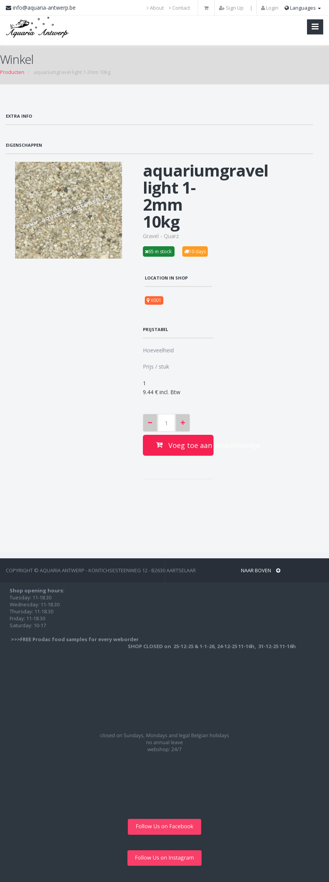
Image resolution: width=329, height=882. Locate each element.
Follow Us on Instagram (164, 857)
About (155, 7)
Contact (179, 7)
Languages (303, 7)
